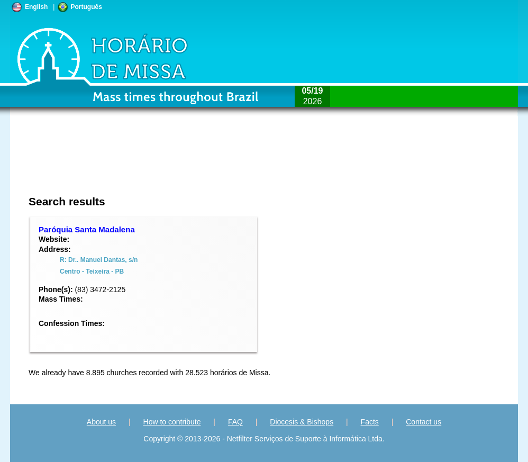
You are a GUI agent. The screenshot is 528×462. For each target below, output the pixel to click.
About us (101, 422)
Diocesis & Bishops (301, 422)
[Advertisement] (193, 161)
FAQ (235, 422)
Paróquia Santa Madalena (87, 229)
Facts (370, 422)
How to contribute (172, 422)
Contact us (423, 422)
